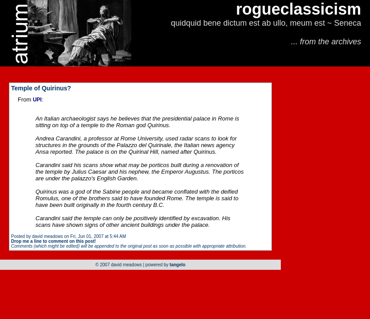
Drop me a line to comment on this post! (53, 241)
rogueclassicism (298, 9)
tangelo (177, 264)
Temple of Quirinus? (41, 88)
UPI (37, 100)
